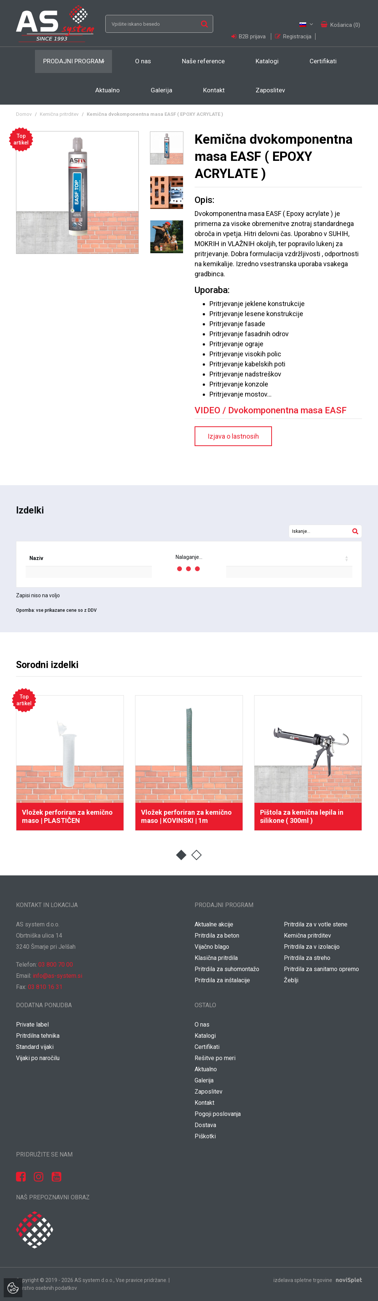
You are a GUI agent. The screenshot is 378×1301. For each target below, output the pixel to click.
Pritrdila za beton (217, 935)
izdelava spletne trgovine (302, 1280)
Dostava (205, 1125)
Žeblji (291, 980)
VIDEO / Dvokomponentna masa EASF (271, 410)
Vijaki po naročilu (38, 1058)
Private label (32, 1024)
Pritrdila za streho (307, 957)
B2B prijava (249, 36)
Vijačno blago (212, 946)
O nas (143, 61)
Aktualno (107, 90)
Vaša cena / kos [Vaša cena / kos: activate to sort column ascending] (278, 558)
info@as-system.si (57, 975)
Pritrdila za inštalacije (222, 980)
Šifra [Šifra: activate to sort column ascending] (68, 558)
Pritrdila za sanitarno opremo (321, 969)
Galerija (161, 90)
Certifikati (323, 61)
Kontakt (214, 90)
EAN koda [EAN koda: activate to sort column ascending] (104, 558)
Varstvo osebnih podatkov (46, 1288)
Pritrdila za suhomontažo (227, 969)
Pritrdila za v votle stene (315, 924)
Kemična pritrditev (59, 114)
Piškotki (205, 1136)
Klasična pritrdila (216, 957)
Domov (24, 114)
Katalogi (267, 61)
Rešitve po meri (215, 1058)
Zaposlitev (270, 90)
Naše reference (203, 61)
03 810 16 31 (45, 986)
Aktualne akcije (214, 924)
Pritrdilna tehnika (38, 1035)
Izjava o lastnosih (233, 436)
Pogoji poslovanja (218, 1113)
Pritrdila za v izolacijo (312, 946)
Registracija (293, 36)
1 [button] (181, 855)
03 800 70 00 (55, 964)
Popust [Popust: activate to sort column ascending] (231, 558)
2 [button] (196, 855)
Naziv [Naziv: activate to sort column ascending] (36, 558)
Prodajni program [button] (73, 61)
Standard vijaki (35, 1046)
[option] (77, 192)
